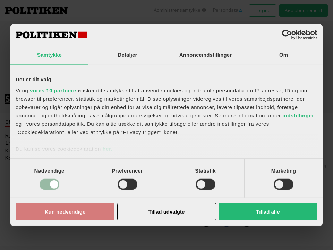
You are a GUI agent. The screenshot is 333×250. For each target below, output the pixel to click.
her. (107, 148)
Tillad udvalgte (166, 212)
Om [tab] (283, 55)
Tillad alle (268, 212)
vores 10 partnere (53, 90)
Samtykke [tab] (49, 55)
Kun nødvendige (65, 212)
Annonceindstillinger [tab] (205, 55)
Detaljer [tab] (127, 55)
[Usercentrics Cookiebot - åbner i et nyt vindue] (287, 35)
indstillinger (298, 115)
